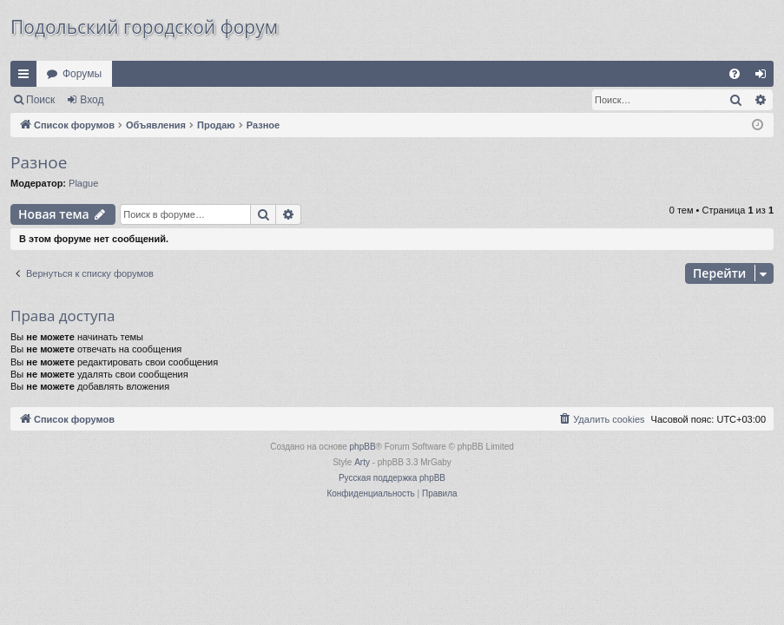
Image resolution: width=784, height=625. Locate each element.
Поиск (40, 100)
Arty (362, 462)
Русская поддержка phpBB (392, 478)
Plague (83, 183)
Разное (38, 162)
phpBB (363, 446)
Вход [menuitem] (764, 77)
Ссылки (26, 77)
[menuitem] (734, 74)
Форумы (82, 74)
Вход (91, 100)
